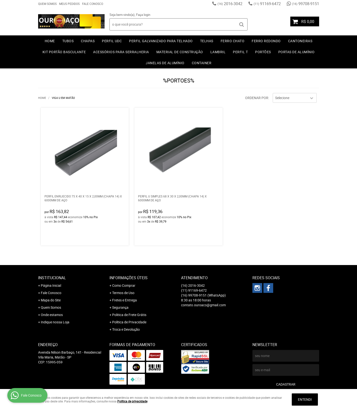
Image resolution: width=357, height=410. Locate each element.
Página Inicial (51, 285)
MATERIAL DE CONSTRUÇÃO (179, 52)
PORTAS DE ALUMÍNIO (296, 52)
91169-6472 (267, 3)
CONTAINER (202, 63)
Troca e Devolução (126, 329)
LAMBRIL (218, 52)
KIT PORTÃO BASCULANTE (64, 52)
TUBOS (68, 41)
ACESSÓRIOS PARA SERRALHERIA (121, 52)
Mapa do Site (51, 300)
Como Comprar (123, 285)
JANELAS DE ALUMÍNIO (165, 63)
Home (50, 41)
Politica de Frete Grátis (129, 314)
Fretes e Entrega (124, 300)
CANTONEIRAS (300, 41)
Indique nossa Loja (55, 322)
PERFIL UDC (112, 41)
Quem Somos (47, 4)
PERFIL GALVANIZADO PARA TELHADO (161, 41)
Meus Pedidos (69, 4)
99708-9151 (305, 3)
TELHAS (206, 41)
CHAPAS (88, 41)
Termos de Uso (123, 292)
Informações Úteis (128, 277)
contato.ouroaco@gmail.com (203, 305)
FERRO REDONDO (266, 41)
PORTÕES (263, 52)
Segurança (120, 307)
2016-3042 (229, 3)
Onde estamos (52, 314)
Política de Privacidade (129, 322)
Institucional (52, 277)
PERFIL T (240, 52)
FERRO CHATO (233, 41)
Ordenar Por (256, 97)
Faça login (143, 14)
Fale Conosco (92, 4)
